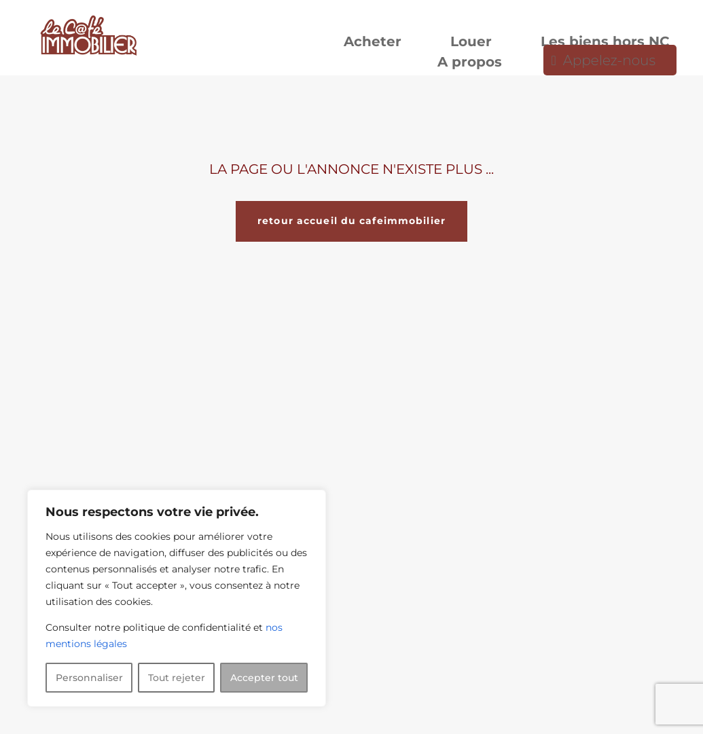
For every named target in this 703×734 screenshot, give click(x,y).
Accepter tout (264, 678)
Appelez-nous (609, 62)
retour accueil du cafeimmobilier (351, 221)
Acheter (372, 43)
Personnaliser (89, 678)
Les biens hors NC (605, 43)
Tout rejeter (176, 678)
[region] (176, 598)
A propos (469, 63)
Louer (471, 43)
